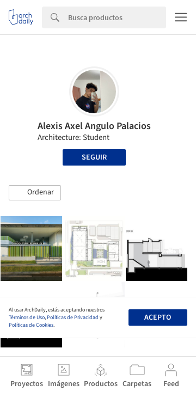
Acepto (157, 317)
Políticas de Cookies (31, 325)
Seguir (94, 157)
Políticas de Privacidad (73, 317)
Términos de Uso (27, 317)
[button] (35, 192)
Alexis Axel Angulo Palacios (94, 126)
